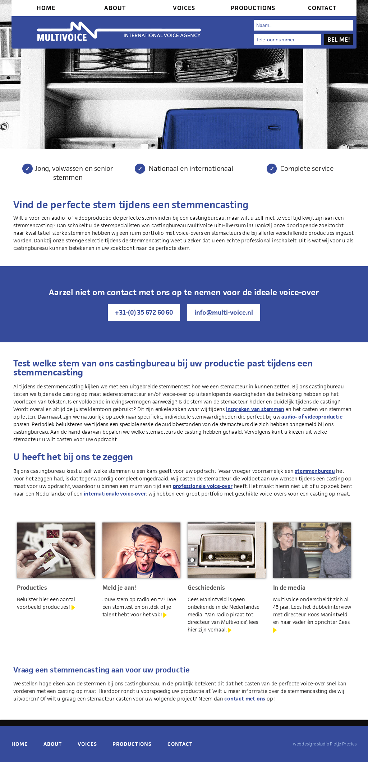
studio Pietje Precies (336, 744)
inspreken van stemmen (255, 409)
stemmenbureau (315, 470)
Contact (322, 8)
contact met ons (244, 698)
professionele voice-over (203, 486)
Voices (184, 8)
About (115, 8)
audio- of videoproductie (311, 416)
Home (46, 8)
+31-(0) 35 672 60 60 (144, 312)
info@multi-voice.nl (223, 312)
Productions (253, 8)
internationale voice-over (115, 493)
